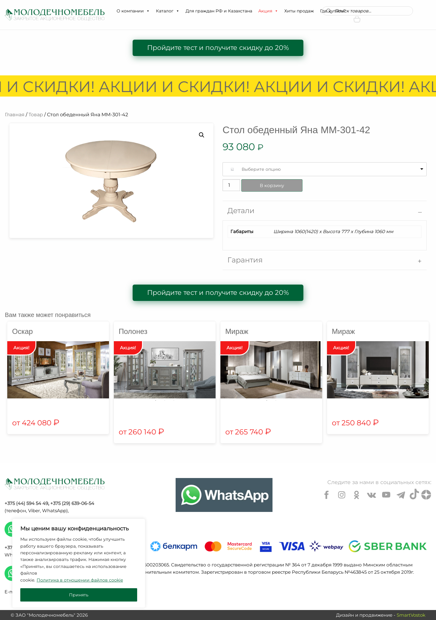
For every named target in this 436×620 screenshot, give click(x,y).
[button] (148, 11)
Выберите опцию (261, 169)
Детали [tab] (241, 210)
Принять (78, 595)
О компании (133, 11)
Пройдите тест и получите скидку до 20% (218, 48)
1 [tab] (156, 400)
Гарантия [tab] (245, 260)
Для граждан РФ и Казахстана (219, 11)
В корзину (272, 185)
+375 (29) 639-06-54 (72, 503)
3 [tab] (174, 400)
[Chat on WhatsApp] (224, 495)
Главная (15, 114)
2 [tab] (165, 400)
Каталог (168, 11)
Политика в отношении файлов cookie (80, 580)
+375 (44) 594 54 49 (26, 503)
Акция (268, 11)
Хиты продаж (299, 11)
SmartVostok (411, 615)
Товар (35, 114)
